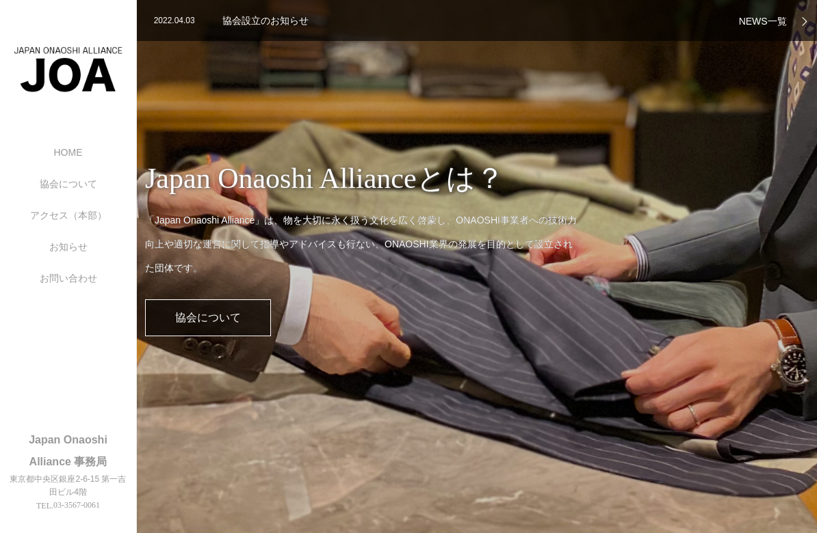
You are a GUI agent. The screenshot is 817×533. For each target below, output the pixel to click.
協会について (68, 183)
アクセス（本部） (68, 215)
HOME (68, 152)
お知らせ (68, 246)
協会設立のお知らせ (265, 20)
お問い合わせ (68, 278)
